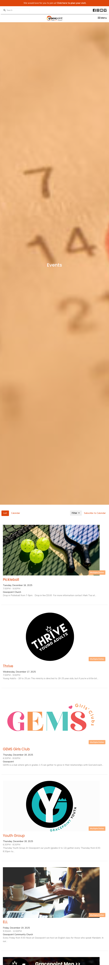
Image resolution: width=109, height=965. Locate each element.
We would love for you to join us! (55, 3)
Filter (76, 513)
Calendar (15, 513)
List (5, 513)
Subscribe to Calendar (95, 513)
